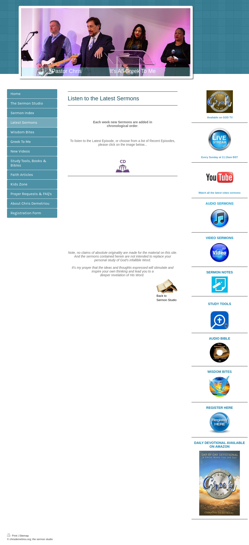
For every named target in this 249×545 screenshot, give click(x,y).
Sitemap (24, 535)
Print (12, 535)
